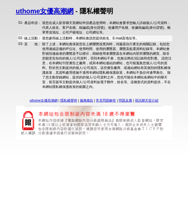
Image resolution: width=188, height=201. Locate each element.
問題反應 (125, 100)
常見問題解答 (106, 100)
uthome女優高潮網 (45, 11)
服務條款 (86, 100)
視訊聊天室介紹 (146, 100)
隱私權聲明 (68, 100)
